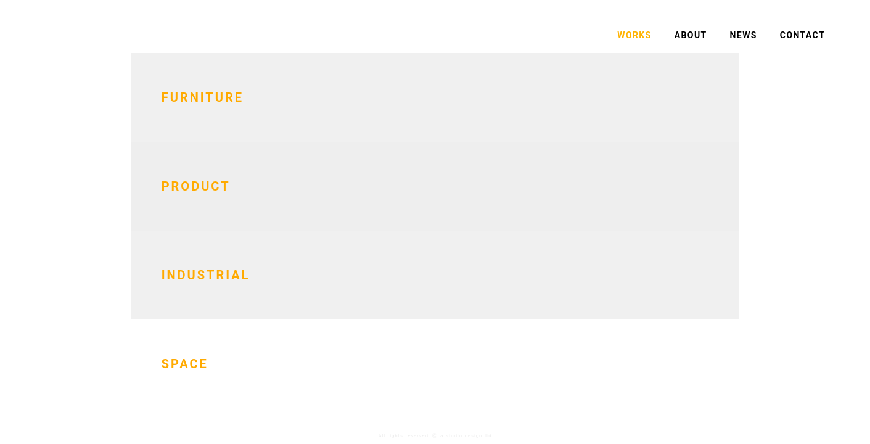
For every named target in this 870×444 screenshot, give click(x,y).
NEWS (743, 35)
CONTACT (802, 35)
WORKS (634, 35)
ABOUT (691, 35)
